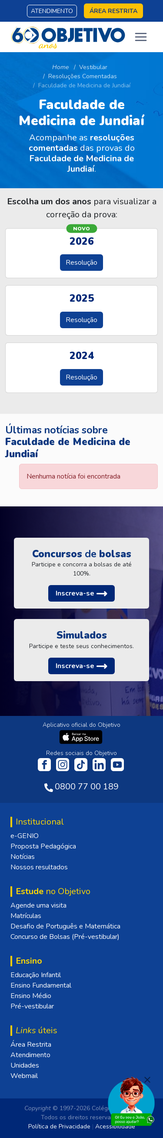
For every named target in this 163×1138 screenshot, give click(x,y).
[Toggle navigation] (140, 37)
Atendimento (52, 11)
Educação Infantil (35, 975)
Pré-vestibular (32, 1006)
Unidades (24, 1065)
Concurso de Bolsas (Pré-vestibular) (65, 937)
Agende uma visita (38, 905)
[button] (81, 593)
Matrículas (25, 916)
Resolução (81, 262)
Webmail (24, 1076)
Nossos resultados (39, 867)
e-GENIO (24, 836)
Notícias (22, 857)
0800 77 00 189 (87, 786)
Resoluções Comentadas (82, 76)
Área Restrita (30, 1044)
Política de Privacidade (59, 1126)
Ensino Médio (30, 996)
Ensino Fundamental (40, 985)
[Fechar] (147, 1079)
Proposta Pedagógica (43, 846)
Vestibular (93, 67)
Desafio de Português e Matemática (65, 926)
